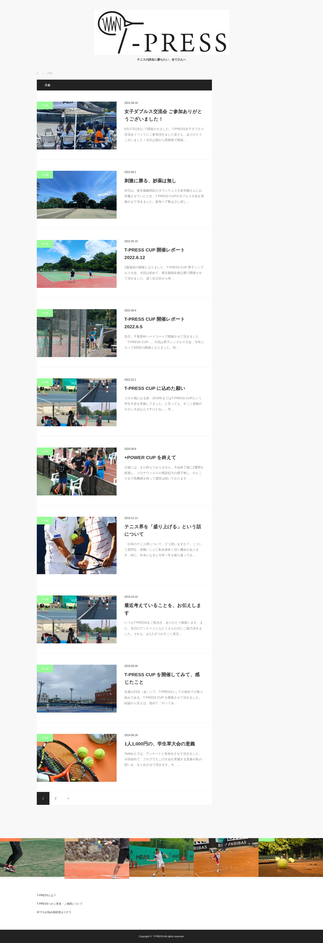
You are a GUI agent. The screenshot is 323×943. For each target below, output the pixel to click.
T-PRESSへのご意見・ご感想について (60, 903)
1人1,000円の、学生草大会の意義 (159, 743)
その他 (45, 105)
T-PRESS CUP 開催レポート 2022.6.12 (154, 253)
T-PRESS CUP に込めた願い (154, 388)
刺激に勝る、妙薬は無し (150, 180)
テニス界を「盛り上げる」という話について (162, 530)
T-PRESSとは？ (46, 895)
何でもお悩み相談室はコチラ (54, 912)
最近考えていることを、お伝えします (162, 609)
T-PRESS (158, 936)
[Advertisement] (253, 146)
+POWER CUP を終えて (150, 457)
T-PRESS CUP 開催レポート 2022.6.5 (154, 322)
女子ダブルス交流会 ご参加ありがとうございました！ (163, 115)
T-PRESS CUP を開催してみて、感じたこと (162, 678)
